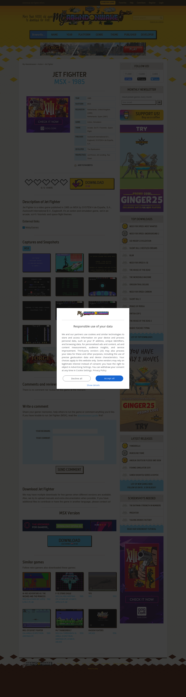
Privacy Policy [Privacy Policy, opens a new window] (100, 370)
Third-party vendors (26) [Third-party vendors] (90, 350)
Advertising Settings (81, 367)
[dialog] (93, 348)
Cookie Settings (84, 370)
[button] (93, 385)
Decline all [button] (76, 378)
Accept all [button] (109, 378)
